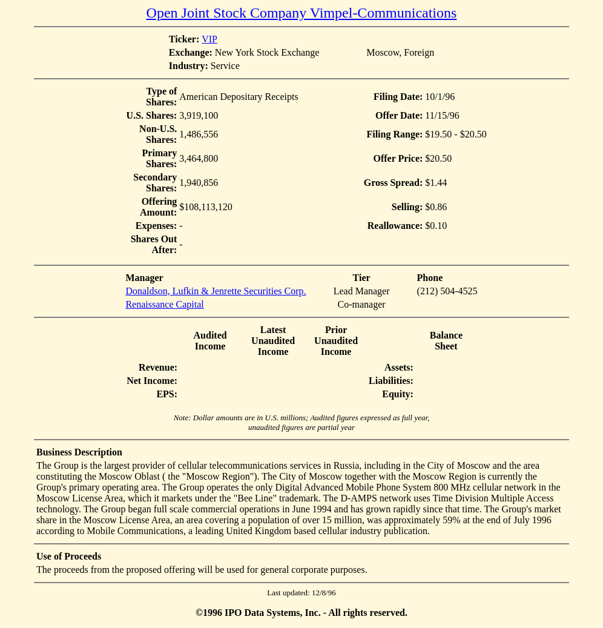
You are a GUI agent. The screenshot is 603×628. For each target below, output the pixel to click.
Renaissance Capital (164, 304)
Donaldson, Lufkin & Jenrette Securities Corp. (215, 291)
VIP (209, 39)
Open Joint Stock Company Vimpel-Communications (302, 13)
